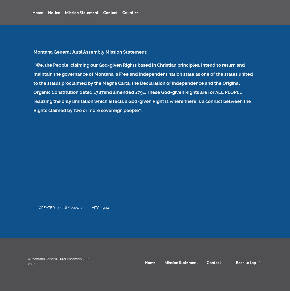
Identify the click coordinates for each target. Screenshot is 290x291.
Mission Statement (181, 262)
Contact (214, 262)
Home (150, 262)
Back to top (249, 262)
